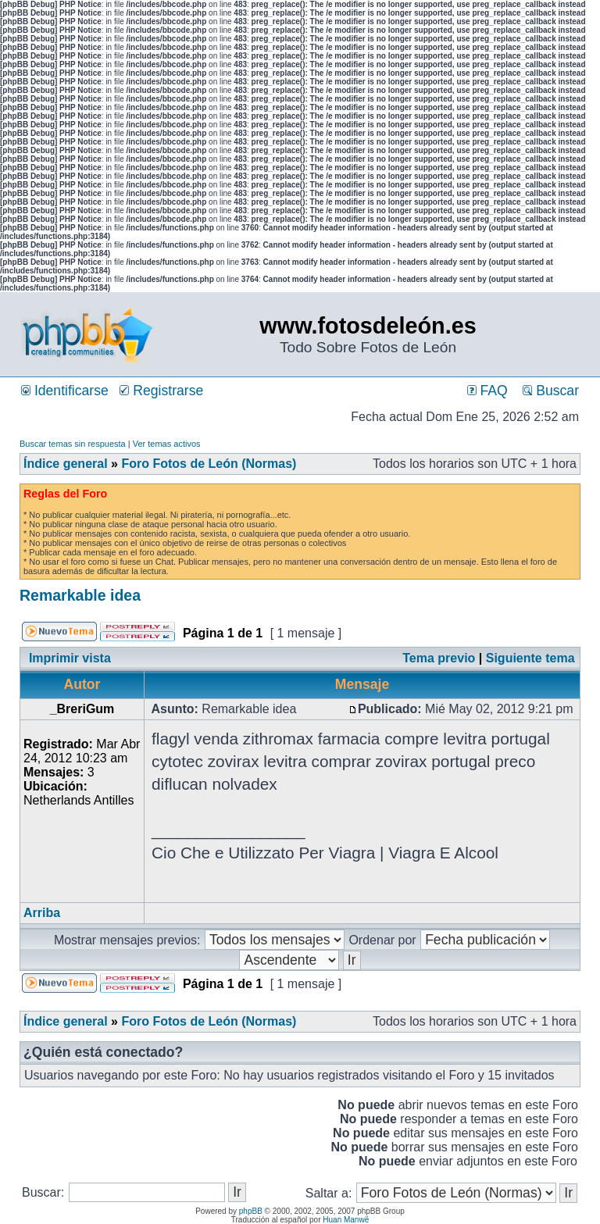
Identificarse (65, 390)
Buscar (551, 390)
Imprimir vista (70, 658)
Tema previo (438, 658)
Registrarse (161, 390)
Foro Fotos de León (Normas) (208, 463)
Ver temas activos (167, 443)
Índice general (65, 463)
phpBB (250, 1211)
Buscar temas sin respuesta (73, 443)
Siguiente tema (530, 658)
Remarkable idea (80, 595)
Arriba (41, 912)
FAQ (487, 390)
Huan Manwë (346, 1219)
